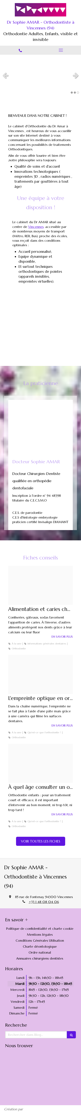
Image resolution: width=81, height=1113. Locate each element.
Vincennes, (36, 227)
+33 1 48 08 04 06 (44, 902)
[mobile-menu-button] (60, 50)
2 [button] (75, 93)
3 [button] (78, 93)
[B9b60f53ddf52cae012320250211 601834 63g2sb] (40, 674)
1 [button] (72, 93)
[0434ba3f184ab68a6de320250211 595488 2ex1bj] (40, 585)
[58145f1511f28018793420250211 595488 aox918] (40, 763)
